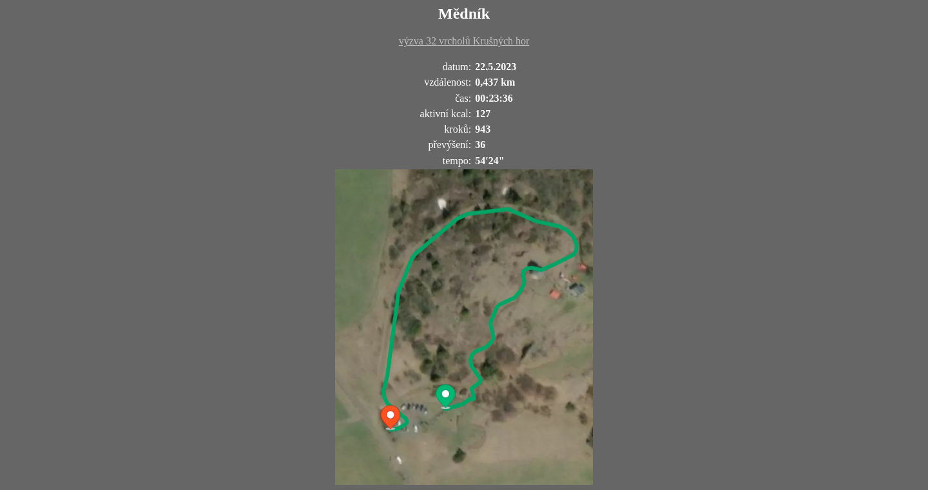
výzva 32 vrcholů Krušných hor (464, 40)
